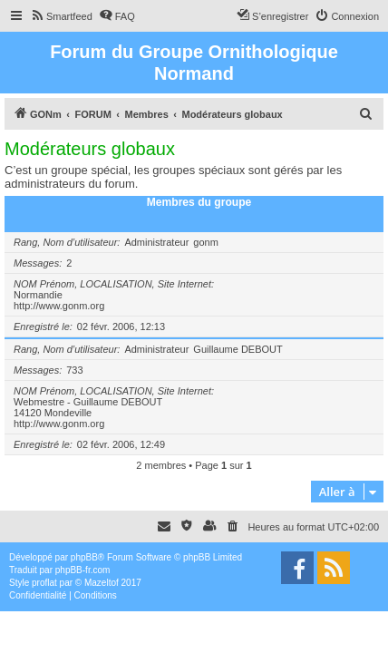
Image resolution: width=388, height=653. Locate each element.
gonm (205, 242)
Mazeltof (101, 583)
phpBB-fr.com (83, 570)
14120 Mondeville (53, 412)
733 (74, 370)
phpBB (84, 557)
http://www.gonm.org (59, 305)
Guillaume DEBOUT (237, 349)
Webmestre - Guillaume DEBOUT (88, 401)
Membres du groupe (199, 202)
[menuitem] (61, 16)
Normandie (38, 294)
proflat (44, 583)
